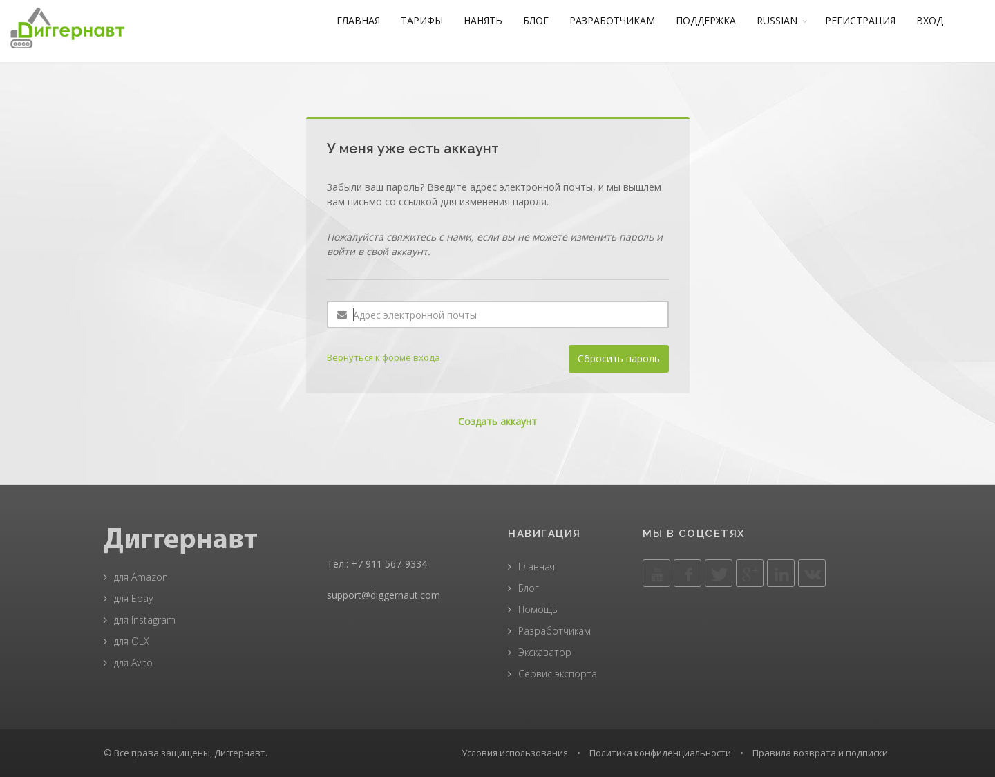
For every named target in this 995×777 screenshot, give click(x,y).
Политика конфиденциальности (660, 753)
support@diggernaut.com (383, 594)
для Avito (133, 662)
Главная (536, 566)
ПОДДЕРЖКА (715, 20)
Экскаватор (544, 652)
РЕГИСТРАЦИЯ (870, 20)
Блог (528, 588)
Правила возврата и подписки (820, 753)
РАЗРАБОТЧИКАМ (622, 20)
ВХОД (939, 20)
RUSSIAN (786, 20)
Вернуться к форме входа (383, 358)
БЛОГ (545, 20)
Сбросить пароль (619, 358)
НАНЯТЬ (492, 20)
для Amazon (141, 576)
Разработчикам (554, 630)
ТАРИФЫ (431, 20)
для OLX (131, 641)
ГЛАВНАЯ (368, 20)
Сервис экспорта (557, 673)
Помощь (538, 609)
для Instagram (145, 619)
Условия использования (515, 753)
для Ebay (133, 598)
